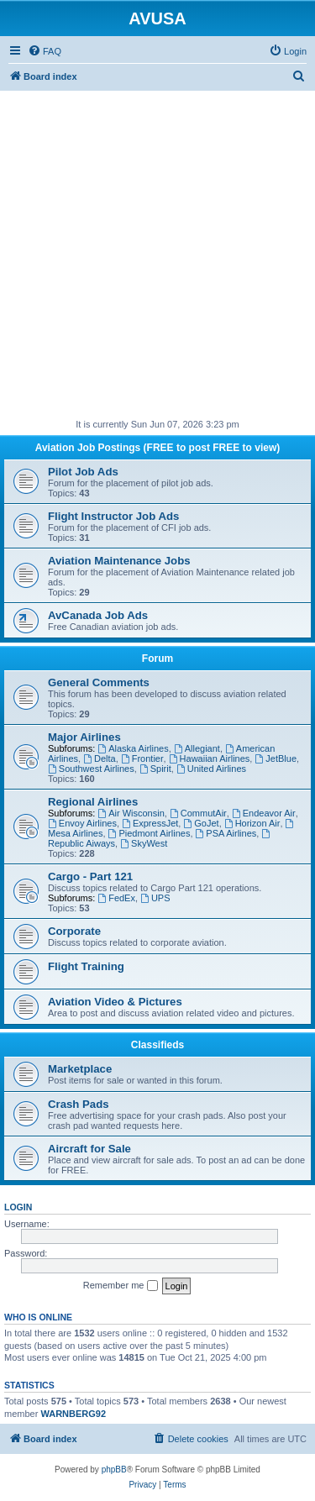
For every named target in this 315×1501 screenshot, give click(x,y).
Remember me (120, 1286)
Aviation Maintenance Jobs (119, 560)
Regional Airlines (93, 801)
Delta (99, 758)
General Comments (99, 682)
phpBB (114, 1469)
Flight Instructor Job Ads (113, 516)
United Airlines (211, 769)
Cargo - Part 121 (90, 876)
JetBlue (276, 758)
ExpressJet (150, 823)
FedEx (116, 898)
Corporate (74, 931)
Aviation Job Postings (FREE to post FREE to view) (158, 448)
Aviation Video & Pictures (115, 1001)
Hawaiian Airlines (209, 758)
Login (18, 1207)
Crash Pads (78, 1104)
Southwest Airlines (91, 769)
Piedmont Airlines (149, 833)
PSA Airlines (226, 833)
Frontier (142, 758)
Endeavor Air (264, 813)
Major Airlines (84, 737)
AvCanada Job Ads (98, 615)
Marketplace (80, 1069)
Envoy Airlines (82, 823)
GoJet (200, 823)
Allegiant (197, 748)
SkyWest (143, 843)
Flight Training (86, 966)
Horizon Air (252, 823)
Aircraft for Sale (89, 1148)
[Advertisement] (157, 248)
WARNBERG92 (73, 1414)
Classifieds (157, 1045)
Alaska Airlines (132, 748)
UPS (155, 898)
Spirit (155, 769)
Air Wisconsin (130, 813)
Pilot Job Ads (83, 471)
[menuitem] (44, 51)
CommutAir (198, 813)
